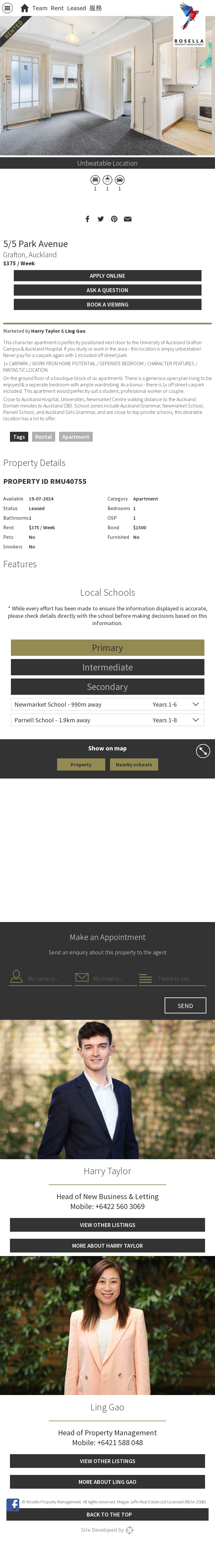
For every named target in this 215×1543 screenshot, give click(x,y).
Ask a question (107, 290)
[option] (107, 155)
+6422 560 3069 (120, 1206)
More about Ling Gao (107, 1481)
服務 (95, 8)
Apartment (76, 436)
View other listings (107, 1225)
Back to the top (109, 1514)
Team (39, 8)
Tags (19, 436)
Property (81, 764)
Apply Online (107, 275)
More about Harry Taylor (107, 1245)
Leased (76, 8)
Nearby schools (134, 764)
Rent (57, 8)
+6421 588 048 (120, 1442)
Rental (43, 436)
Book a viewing (107, 304)
